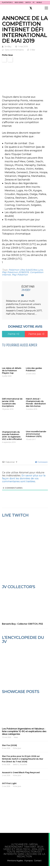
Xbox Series (19, 2)
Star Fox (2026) (9, 745)
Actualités (23, 764)
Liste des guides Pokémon (34, 369)
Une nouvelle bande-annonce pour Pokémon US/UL (36, 434)
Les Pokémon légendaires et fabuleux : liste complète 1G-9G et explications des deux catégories (24, 731)
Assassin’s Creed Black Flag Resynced (21, 772)
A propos (28, 861)
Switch (28, 2)
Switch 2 (16, 764)
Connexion (41, 462)
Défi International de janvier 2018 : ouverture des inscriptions (12, 402)
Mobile (39, 2)
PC (34, 2)
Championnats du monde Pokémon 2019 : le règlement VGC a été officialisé (12, 435)
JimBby (7, 46)
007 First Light (9, 783)
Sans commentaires (14, 50)
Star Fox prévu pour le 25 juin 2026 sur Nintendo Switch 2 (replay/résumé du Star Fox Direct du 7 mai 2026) (22, 759)
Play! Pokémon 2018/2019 (15, 272)
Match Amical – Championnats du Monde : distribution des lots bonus (36, 402)
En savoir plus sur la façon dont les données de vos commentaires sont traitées (23, 478)
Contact (37, 861)
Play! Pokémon (20, 274)
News (16, 737)
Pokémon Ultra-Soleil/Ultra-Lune (26, 270)
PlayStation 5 (7, 2)
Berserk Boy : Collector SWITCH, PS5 (22, 624)
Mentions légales (15, 861)
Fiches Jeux (17, 748)
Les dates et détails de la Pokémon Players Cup (11, 370)
